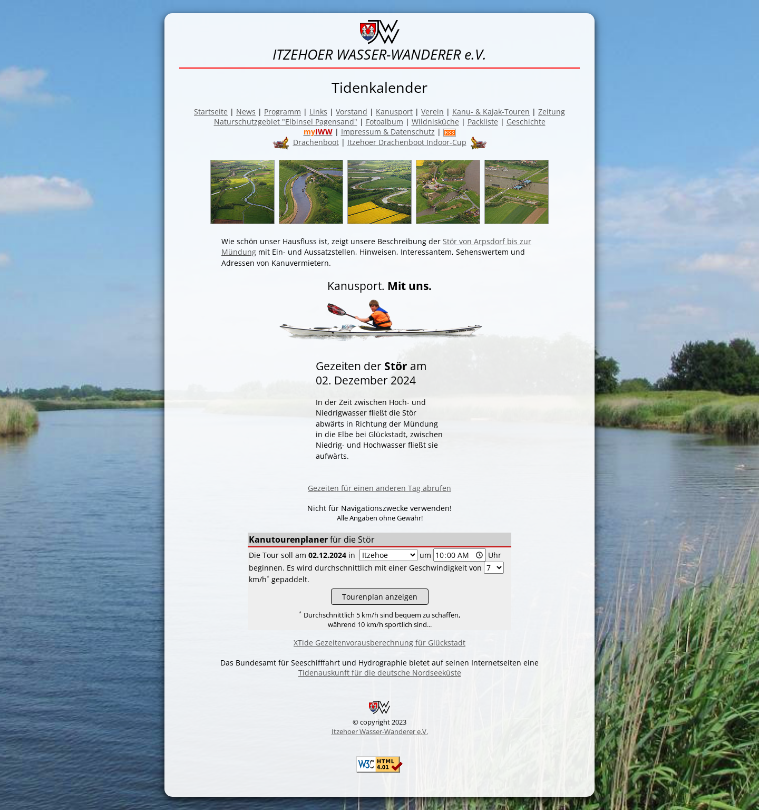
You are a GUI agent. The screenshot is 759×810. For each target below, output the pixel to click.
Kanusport (394, 112)
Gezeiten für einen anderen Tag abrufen (379, 488)
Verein (432, 112)
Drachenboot (316, 142)
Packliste (483, 122)
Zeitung (551, 112)
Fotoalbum (384, 122)
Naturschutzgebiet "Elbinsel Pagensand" (285, 122)
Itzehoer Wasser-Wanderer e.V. (380, 731)
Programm (282, 112)
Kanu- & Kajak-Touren (491, 112)
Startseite (211, 112)
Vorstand (351, 112)
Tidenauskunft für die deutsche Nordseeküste (379, 673)
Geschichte (526, 122)
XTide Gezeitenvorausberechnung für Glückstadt (379, 643)
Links (318, 112)
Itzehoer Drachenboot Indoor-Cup (406, 142)
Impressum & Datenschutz (388, 132)
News (246, 112)
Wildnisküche (435, 122)
